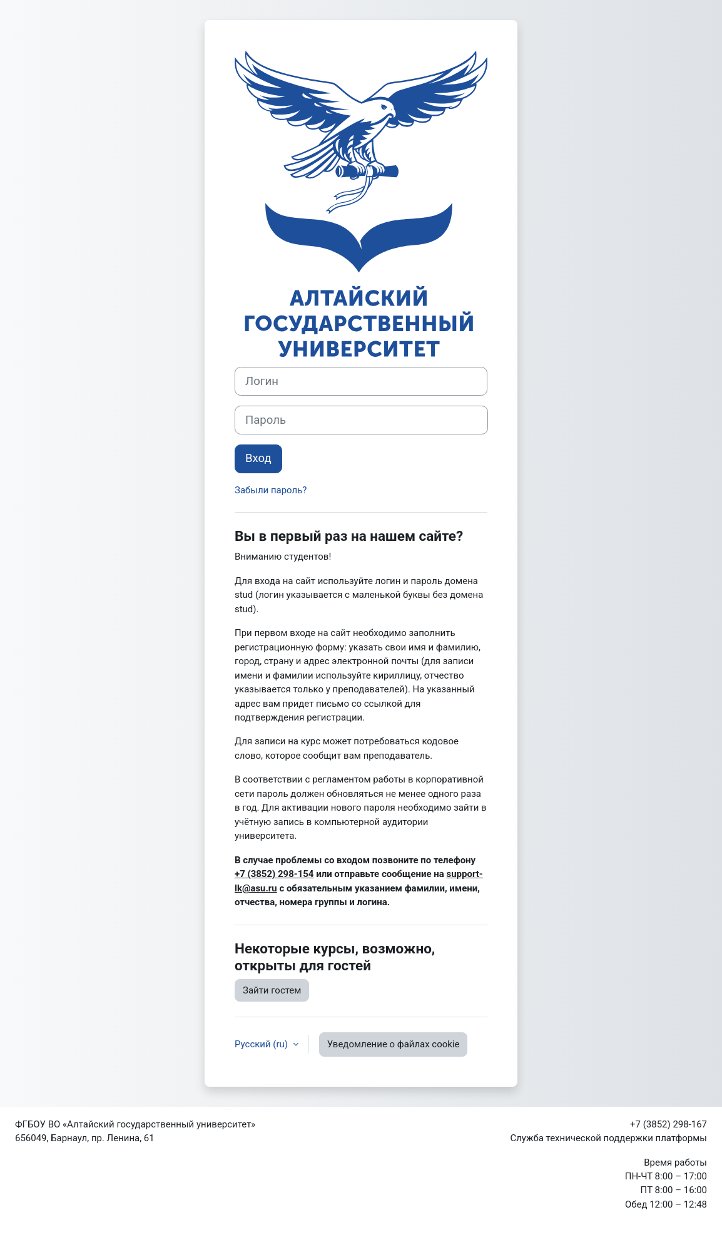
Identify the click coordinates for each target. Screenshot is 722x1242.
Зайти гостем (272, 990)
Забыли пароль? (271, 490)
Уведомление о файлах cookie (393, 1044)
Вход (258, 458)
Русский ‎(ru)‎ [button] (262, 1044)
